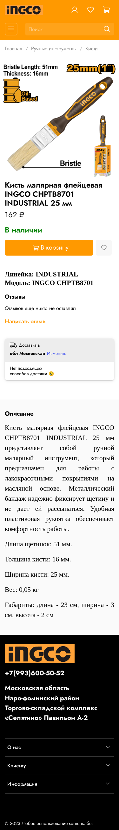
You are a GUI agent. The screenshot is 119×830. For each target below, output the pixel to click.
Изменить (56, 353)
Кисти (91, 48)
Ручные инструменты (53, 48)
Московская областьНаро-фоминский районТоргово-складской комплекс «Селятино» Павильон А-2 (51, 702)
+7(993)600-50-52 (34, 673)
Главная (13, 48)
